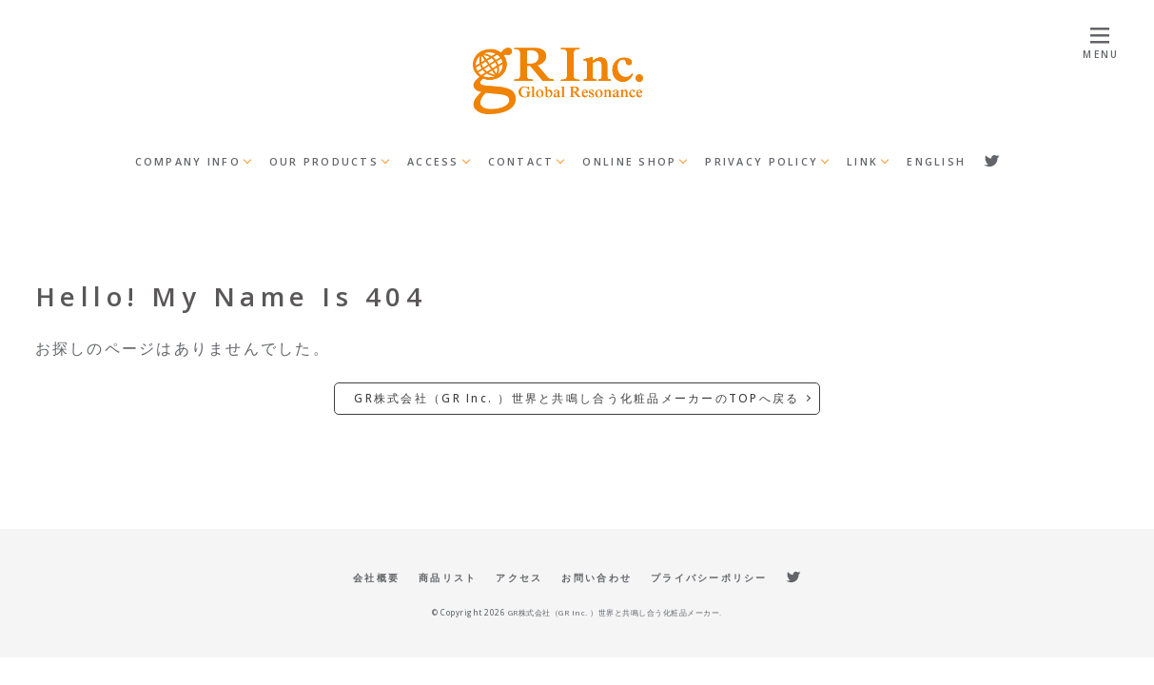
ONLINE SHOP (629, 161)
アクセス (519, 577)
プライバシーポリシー (709, 577)
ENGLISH (936, 161)
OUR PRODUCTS (324, 161)
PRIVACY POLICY (761, 161)
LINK (862, 161)
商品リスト (448, 577)
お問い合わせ (596, 577)
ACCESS (433, 161)
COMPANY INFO (188, 161)
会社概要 (376, 577)
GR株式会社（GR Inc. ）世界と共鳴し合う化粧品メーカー (614, 612)
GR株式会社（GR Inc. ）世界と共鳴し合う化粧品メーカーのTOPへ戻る (576, 398)
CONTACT (521, 161)
